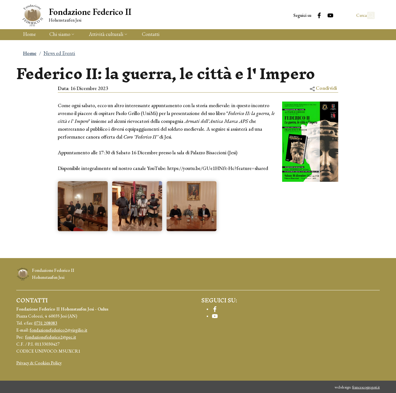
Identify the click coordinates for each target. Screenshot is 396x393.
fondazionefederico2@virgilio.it (58, 330)
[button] (368, 15)
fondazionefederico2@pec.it (50, 337)
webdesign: (357, 387)
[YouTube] (318, 15)
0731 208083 (45, 323)
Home (29, 53)
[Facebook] (306, 15)
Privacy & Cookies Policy (39, 363)
